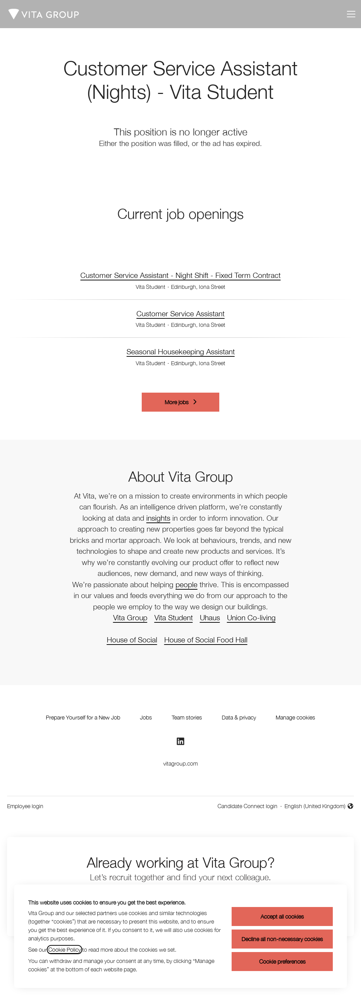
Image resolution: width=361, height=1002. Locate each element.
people (186, 584)
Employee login (25, 806)
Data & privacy (239, 717)
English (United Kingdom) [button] (319, 806)
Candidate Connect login (247, 806)
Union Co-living (251, 617)
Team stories (187, 717)
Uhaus (210, 617)
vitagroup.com (180, 763)
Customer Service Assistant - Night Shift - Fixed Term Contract (180, 275)
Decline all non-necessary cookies (282, 939)
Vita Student (173, 617)
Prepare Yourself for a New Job (83, 717)
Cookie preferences (282, 961)
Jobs (146, 717)
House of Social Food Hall (205, 639)
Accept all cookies (282, 916)
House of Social (132, 639)
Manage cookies (295, 717)
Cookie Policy (64, 949)
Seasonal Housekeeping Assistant (181, 351)
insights (158, 518)
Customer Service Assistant (180, 313)
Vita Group (130, 617)
